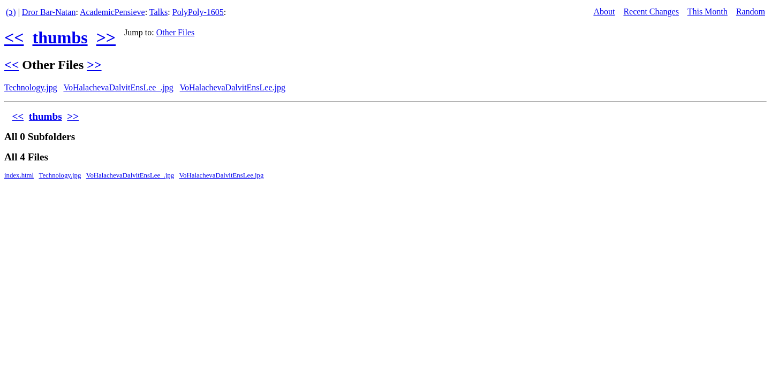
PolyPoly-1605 (198, 12)
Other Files (175, 32)
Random (750, 11)
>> (106, 37)
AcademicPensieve (112, 12)
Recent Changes (651, 11)
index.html (19, 175)
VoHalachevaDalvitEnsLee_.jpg (118, 87)
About (604, 11)
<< (14, 37)
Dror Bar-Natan (49, 12)
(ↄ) (11, 12)
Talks (158, 12)
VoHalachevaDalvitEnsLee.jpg (232, 87)
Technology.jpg (30, 87)
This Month (707, 11)
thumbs (59, 37)
